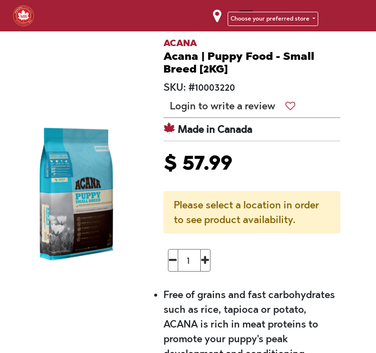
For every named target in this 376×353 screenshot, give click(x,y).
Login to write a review (222, 106)
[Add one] (205, 260)
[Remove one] (173, 260)
